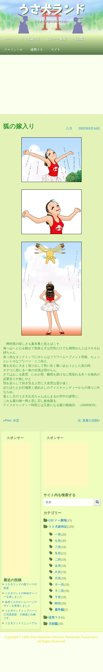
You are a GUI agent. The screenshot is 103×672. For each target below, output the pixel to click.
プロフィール (13, 49)
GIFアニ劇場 (57, 38)
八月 (69, 128)
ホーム (8, 38)
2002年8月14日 (89, 128)
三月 (58, 547)
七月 (58, 540)
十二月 (59, 590)
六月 (58, 578)
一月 (58, 534)
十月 (58, 597)
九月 (58, 553)
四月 (58, 603)
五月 (58, 565)
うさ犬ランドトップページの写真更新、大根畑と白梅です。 (20, 614)
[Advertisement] (51, 84)
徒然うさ (37, 49)
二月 (58, 559)
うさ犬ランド (51, 8)
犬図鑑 (78, 38)
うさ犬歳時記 (30, 38)
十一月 (59, 584)
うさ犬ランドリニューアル (21, 623)
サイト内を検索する (59, 495)
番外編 (59, 609)
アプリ (55, 49)
